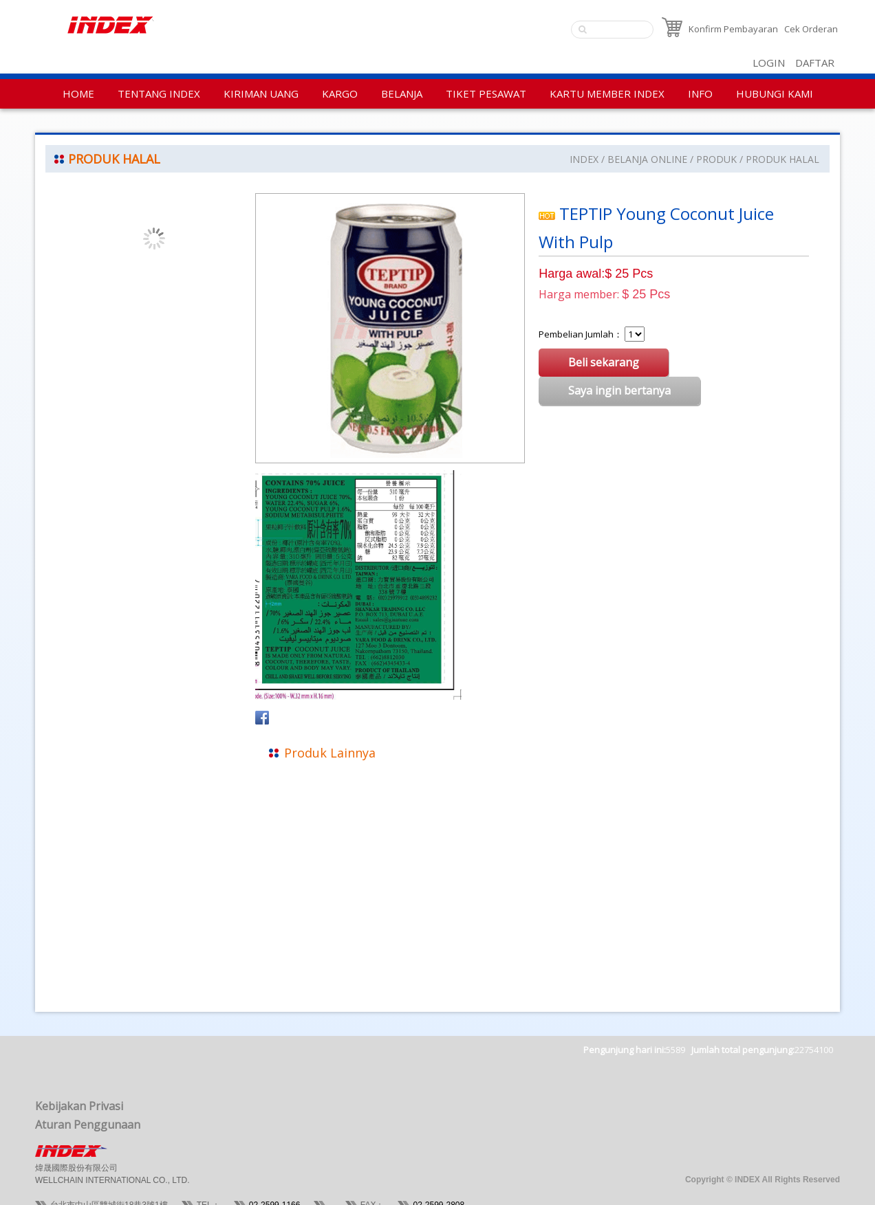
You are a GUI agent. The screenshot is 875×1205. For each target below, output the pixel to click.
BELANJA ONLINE (647, 159)
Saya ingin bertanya (619, 390)
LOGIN (769, 62)
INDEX (584, 159)
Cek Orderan (811, 29)
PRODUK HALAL (782, 159)
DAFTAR (814, 62)
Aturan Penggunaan (87, 1124)
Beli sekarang (603, 362)
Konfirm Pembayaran (733, 29)
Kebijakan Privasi (79, 1106)
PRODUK (716, 159)
